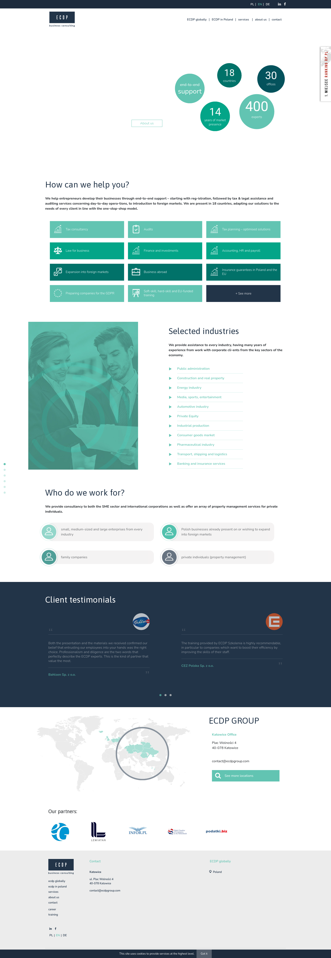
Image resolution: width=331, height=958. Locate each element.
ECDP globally (197, 20)
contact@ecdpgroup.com (230, 761)
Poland (217, 872)
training (53, 915)
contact (277, 20)
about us (261, 20)
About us (147, 123)
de (268, 4)
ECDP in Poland (222, 20)
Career (52, 909)
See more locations (234, 775)
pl (252, 4)
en (260, 4)
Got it (204, 954)
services (243, 20)
